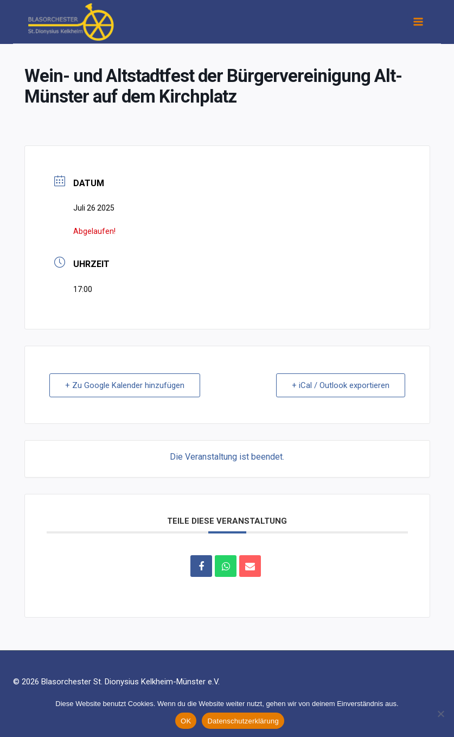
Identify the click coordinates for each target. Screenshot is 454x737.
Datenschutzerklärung (242, 721)
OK (186, 721)
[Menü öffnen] (417, 21)
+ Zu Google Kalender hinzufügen (124, 385)
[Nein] (440, 713)
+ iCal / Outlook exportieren (340, 385)
